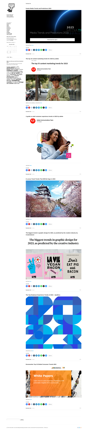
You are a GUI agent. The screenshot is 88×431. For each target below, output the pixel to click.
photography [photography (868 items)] (10, 76)
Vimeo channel (9, 34)
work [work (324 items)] (18, 83)
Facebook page (9, 33)
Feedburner (9, 23)
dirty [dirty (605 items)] (21, 72)
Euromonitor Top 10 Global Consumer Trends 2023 (41, 364)
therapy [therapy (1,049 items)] (9, 80)
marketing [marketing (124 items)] (12, 75)
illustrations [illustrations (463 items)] (13, 74)
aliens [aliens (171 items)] (18, 66)
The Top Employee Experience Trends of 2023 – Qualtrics (43, 295)
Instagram (8, 32)
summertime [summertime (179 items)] (13, 79)
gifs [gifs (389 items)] (14, 73)
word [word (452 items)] (15, 83)
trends (33, 53)
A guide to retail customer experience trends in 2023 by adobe (44, 116)
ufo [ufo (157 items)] (13, 82)
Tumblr (8, 31)
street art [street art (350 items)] (19, 78)
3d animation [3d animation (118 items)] (9, 66)
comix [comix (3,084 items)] (15, 70)
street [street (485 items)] (14, 78)
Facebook (8, 29)
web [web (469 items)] (8, 83)
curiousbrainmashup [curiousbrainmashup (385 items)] (15, 72)
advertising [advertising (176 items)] (13, 66)
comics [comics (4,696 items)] (10, 70)
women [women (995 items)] (11, 83)
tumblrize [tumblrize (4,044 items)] (16, 80)
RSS (80, 427)
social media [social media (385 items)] (10, 78)
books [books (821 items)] (8, 69)
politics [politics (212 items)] (16, 77)
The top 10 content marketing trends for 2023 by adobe (42, 58)
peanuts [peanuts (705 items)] (16, 75)
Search (22, 419)
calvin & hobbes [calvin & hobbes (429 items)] (15, 69)
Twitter (8, 25)
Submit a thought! (10, 15)
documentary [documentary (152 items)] (9, 73)
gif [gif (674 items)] (12, 73)
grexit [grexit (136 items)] (21, 73)
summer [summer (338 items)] (8, 79)
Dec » (11, 57)
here (33, 45)
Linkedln (8, 30)
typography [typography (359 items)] (9, 82)
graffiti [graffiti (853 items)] (18, 73)
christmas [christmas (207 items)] (21, 69)
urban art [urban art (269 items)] (16, 82)
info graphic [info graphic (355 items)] (19, 74)
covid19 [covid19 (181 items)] (8, 72)
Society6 (11, 40)
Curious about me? (10, 14)
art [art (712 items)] (16, 68)
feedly (8, 24)
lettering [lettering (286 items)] (8, 75)
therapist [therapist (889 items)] (18, 79)
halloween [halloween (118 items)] (8, 74)
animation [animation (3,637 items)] (11, 67)
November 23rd (28, 53)
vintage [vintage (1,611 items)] (21, 82)
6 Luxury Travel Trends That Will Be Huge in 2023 (40, 179)
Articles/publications (10, 16)
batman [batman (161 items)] (18, 68)
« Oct (8, 57)
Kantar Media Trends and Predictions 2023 (38, 8)
